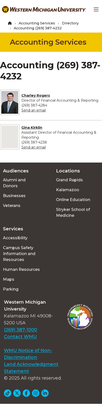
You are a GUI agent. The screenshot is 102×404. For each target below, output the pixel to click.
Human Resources (21, 269)
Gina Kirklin (31, 127)
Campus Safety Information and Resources (19, 253)
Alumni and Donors (14, 183)
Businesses (14, 195)
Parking (10, 289)
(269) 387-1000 (20, 329)
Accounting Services (37, 23)
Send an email (33, 110)
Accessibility (15, 238)
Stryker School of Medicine (73, 212)
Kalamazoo (67, 189)
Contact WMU (20, 336)
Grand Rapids (69, 180)
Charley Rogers (35, 95)
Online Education (73, 199)
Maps (8, 279)
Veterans (11, 205)
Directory (70, 23)
